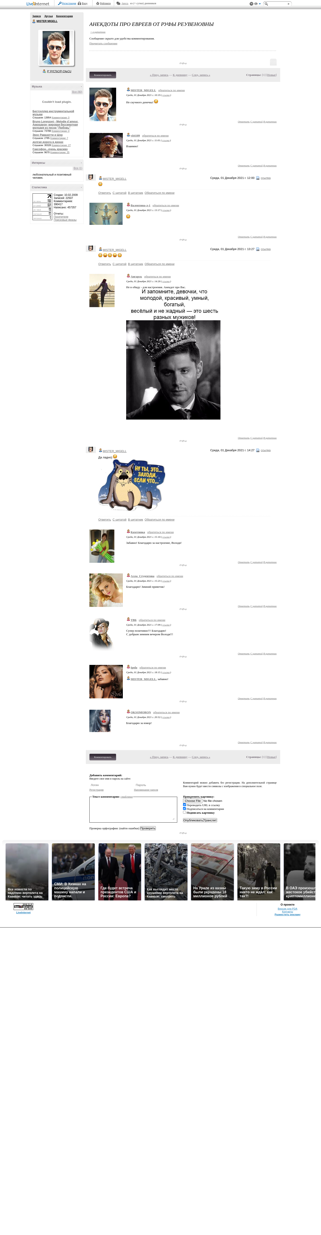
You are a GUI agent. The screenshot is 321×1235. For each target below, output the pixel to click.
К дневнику (180, 75)
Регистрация (69, 3)
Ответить (244, 121)
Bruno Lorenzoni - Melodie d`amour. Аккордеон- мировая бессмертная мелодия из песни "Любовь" (55, 124)
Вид (257, 4)
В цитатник (270, 121)
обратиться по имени (171, 90)
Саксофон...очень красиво (50, 149)
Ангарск (136, 276)
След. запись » (201, 75)
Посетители (61, 216)
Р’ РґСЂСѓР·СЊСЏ (59, 71)
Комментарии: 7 (59, 138)
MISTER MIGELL (34, 21)
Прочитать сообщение (103, 43)
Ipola (134, 667)
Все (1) (78, 168)
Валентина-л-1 (140, 205)
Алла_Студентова (142, 576)
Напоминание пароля (146, 789)
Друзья (48, 16)
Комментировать (102, 75)
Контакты (287, 911)
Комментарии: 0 (61, 117)
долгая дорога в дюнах (48, 142)
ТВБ (134, 620)
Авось (124, 3)
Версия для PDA (287, 908)
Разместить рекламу (287, 914)
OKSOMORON (141, 712)
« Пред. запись (159, 75)
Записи (36, 16)
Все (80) (77, 91)
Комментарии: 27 (61, 145)
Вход (84, 3)
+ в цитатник (97, 32)
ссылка (166, 95)
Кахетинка (138, 532)
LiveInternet (39, 4)
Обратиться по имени (160, 192)
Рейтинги (105, 3)
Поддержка (251, 4)
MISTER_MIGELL (143, 90)
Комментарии (64, 16)
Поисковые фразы (65, 219)
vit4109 (135, 135)
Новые (271, 75)
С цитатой (256, 121)
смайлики (127, 796)
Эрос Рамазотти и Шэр (48, 135)
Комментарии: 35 (60, 152)
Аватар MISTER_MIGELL (56, 47)
